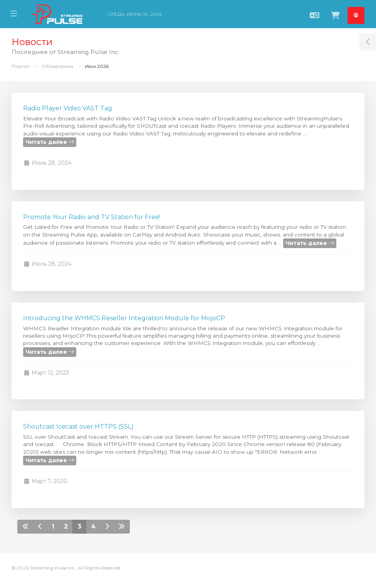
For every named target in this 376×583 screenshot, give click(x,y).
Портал (21, 66)
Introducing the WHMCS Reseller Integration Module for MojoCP (124, 318)
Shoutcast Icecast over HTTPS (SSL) (78, 426)
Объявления (57, 66)
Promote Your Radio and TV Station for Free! (91, 217)
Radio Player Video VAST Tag (67, 108)
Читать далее (49, 142)
